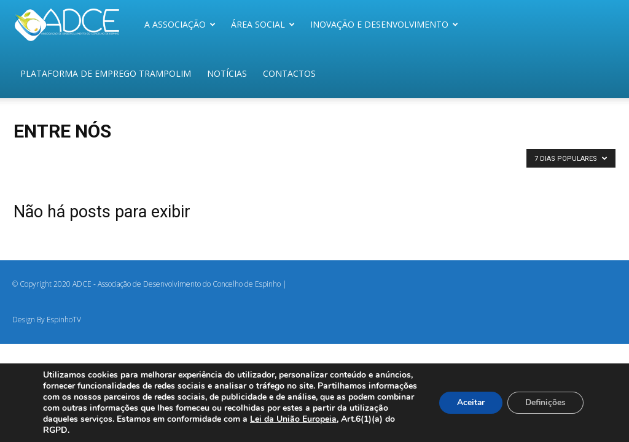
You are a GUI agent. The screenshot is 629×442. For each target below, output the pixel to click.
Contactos (289, 73)
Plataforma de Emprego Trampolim (105, 73)
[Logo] (74, 24)
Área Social (263, 24)
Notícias (227, 73)
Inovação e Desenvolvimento (384, 24)
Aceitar (467, 402)
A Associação (180, 24)
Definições (544, 402)
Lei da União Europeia (346, 419)
